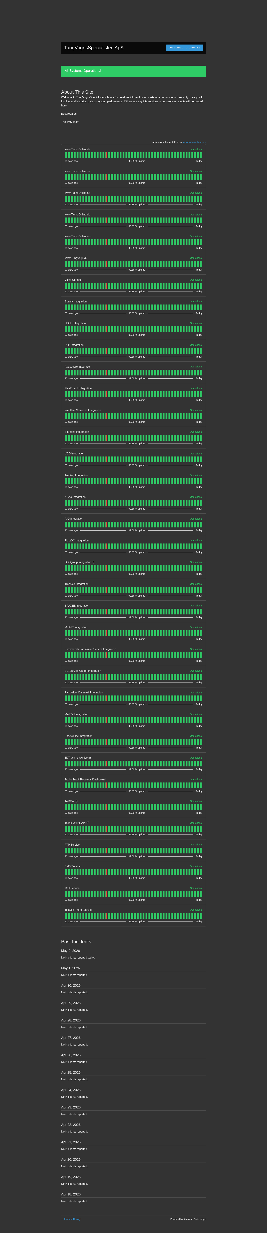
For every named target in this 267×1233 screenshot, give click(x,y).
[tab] (65, 155)
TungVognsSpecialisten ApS (94, 47)
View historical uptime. (194, 142)
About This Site (77, 92)
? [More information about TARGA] (76, 801)
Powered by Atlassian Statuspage (188, 1219)
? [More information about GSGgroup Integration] (93, 562)
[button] (184, 48)
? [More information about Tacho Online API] (88, 823)
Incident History (71, 1219)
